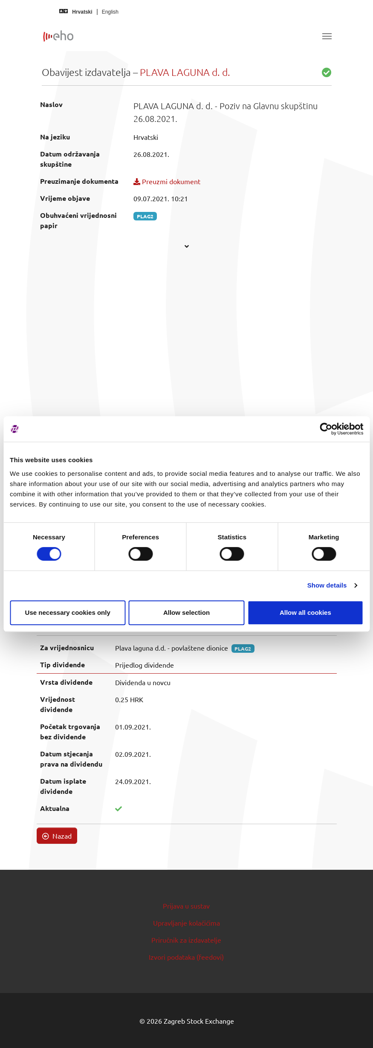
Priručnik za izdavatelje (186, 939)
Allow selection (186, 612)
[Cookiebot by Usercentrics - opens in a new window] (326, 429)
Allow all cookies (305, 612)
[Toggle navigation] (327, 36)
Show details (327, 585)
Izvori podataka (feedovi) (186, 956)
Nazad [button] (57, 835)
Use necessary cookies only (67, 612)
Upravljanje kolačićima (186, 922)
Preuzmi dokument (166, 181)
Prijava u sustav (186, 905)
